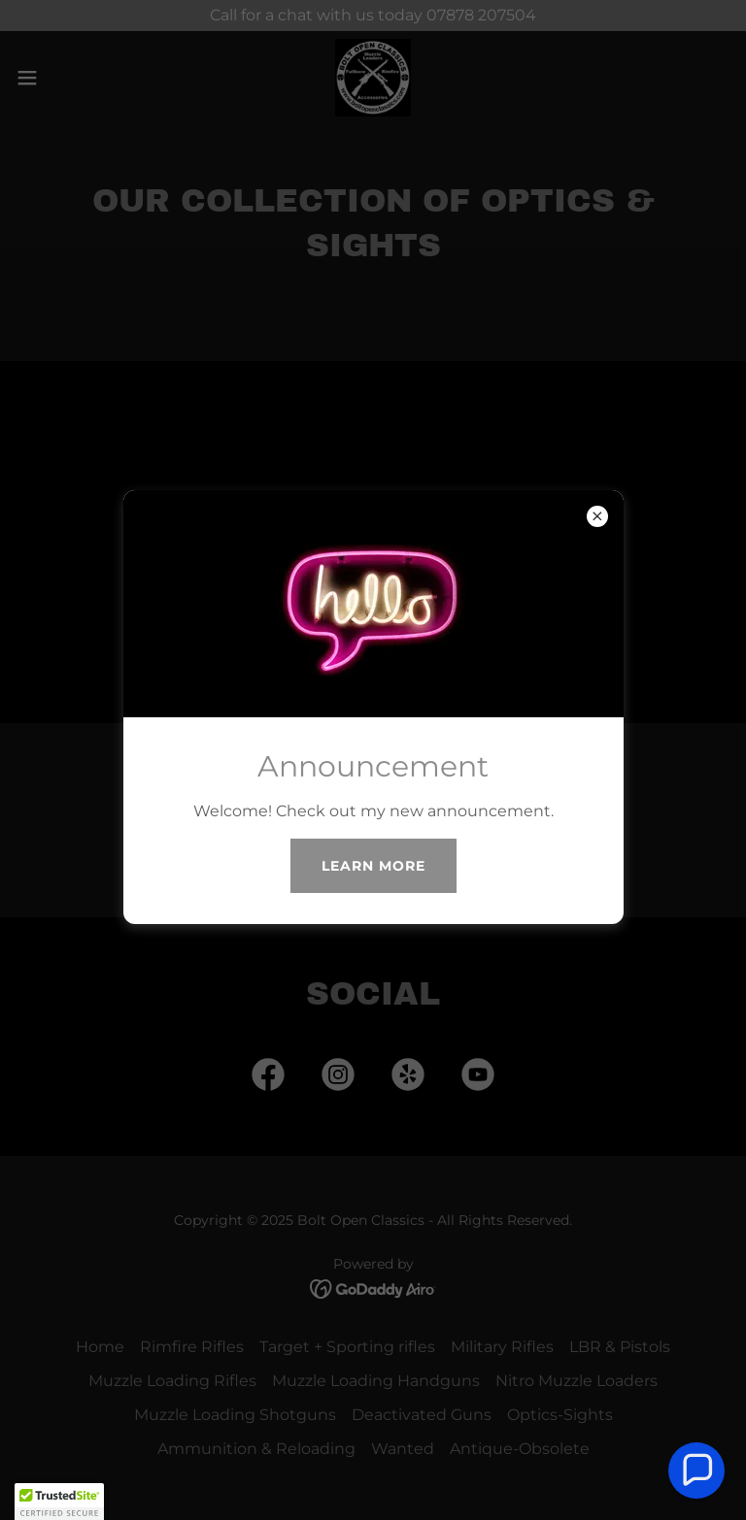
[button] (696, 1470)
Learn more (373, 866)
